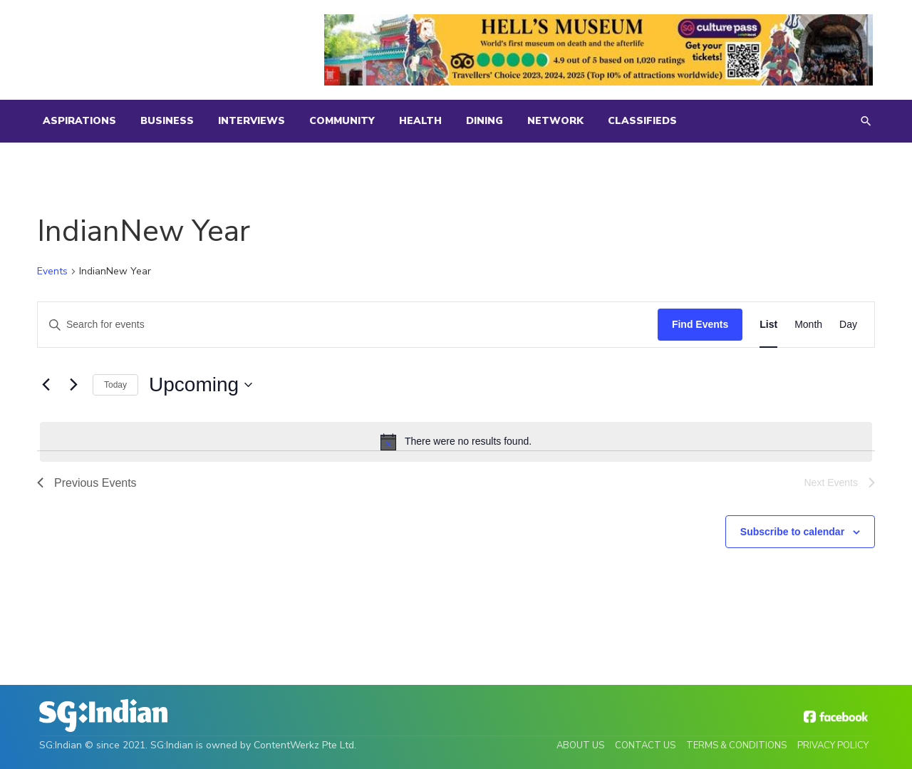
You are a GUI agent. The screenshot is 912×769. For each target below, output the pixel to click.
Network (555, 121)
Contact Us (645, 745)
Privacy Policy (833, 745)
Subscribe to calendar (792, 531)
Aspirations (79, 121)
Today (115, 385)
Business (167, 121)
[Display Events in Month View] (808, 324)
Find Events (700, 324)
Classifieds (642, 121)
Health (420, 121)
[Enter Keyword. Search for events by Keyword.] (348, 324)
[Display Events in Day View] (848, 324)
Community (342, 121)
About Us (580, 745)
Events (52, 271)
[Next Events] (73, 384)
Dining (484, 121)
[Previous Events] (45, 384)
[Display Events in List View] (768, 324)
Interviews (251, 121)
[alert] (456, 442)
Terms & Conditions (736, 745)
